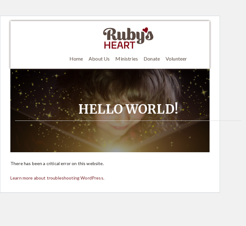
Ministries (126, 59)
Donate (152, 59)
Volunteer (176, 59)
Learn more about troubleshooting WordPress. (57, 177)
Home (76, 59)
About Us (99, 59)
